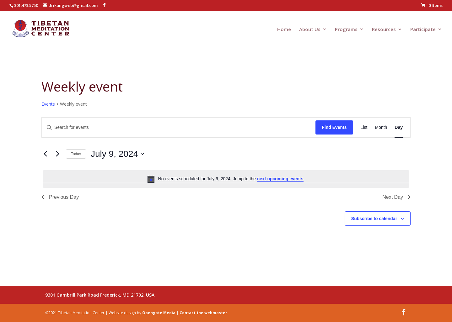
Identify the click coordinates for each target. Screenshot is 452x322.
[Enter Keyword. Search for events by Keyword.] (178, 127)
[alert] (226, 179)
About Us (309, 29)
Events (48, 104)
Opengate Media (158, 312)
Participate (423, 29)
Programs (346, 29)
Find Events (334, 127)
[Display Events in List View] (364, 127)
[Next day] (57, 154)
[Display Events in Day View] (399, 127)
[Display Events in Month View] (381, 127)
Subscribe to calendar (374, 218)
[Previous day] (45, 154)
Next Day (396, 197)
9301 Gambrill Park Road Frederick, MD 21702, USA (99, 295)
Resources (384, 29)
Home (284, 29)
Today (76, 154)
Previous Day (60, 197)
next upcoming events (280, 178)
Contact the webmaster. (204, 312)
